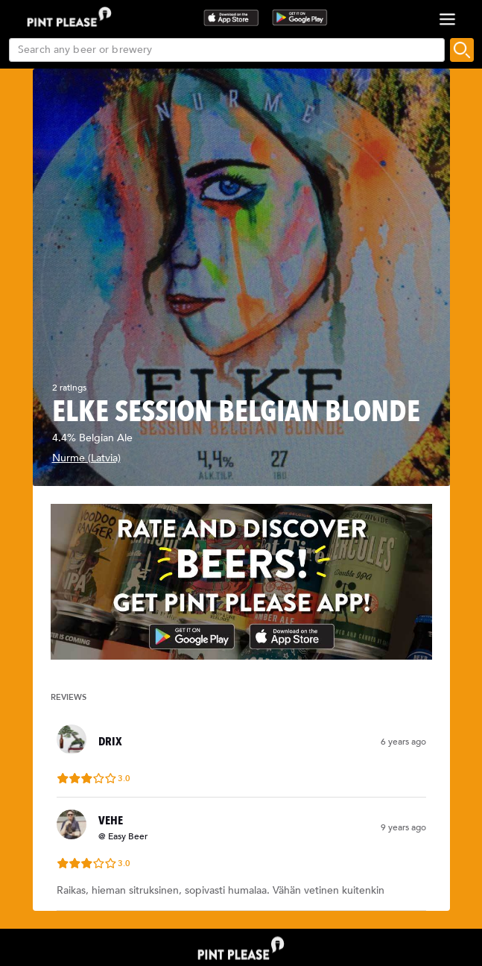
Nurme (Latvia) (86, 458)
